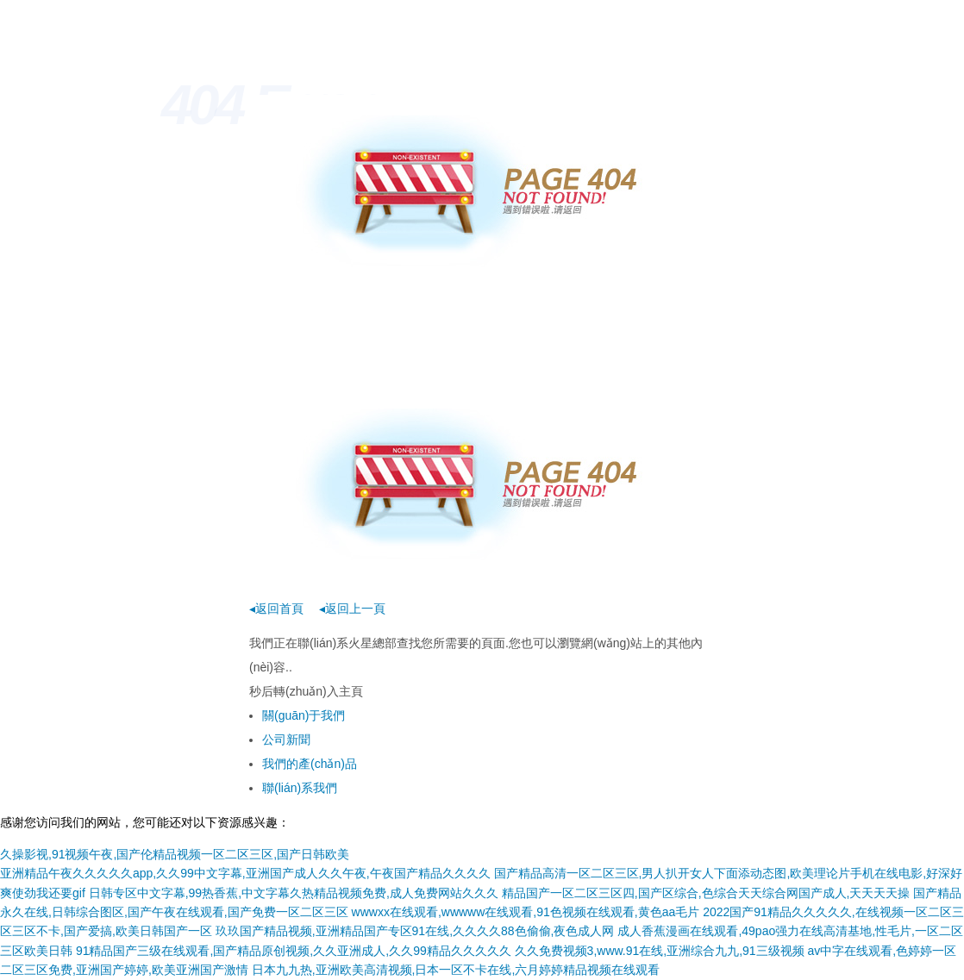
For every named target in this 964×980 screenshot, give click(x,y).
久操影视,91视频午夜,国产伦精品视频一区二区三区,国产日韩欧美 (174, 854)
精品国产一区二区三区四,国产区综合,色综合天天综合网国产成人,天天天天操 (706, 893)
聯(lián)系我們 (299, 788)
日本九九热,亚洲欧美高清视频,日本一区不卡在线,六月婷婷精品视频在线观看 (456, 970)
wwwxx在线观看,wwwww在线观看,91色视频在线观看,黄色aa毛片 (526, 912)
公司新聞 (286, 739)
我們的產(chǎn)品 (309, 764)
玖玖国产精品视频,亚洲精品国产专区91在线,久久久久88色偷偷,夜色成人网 (415, 931)
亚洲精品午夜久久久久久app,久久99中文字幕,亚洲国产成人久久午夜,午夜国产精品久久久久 (245, 873)
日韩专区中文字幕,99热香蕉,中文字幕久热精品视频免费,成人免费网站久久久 (293, 893)
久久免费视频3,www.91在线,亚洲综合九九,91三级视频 (659, 951)
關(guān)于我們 (303, 715)
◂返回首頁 (276, 608)
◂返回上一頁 (352, 608)
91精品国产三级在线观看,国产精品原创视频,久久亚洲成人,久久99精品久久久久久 (293, 951)
